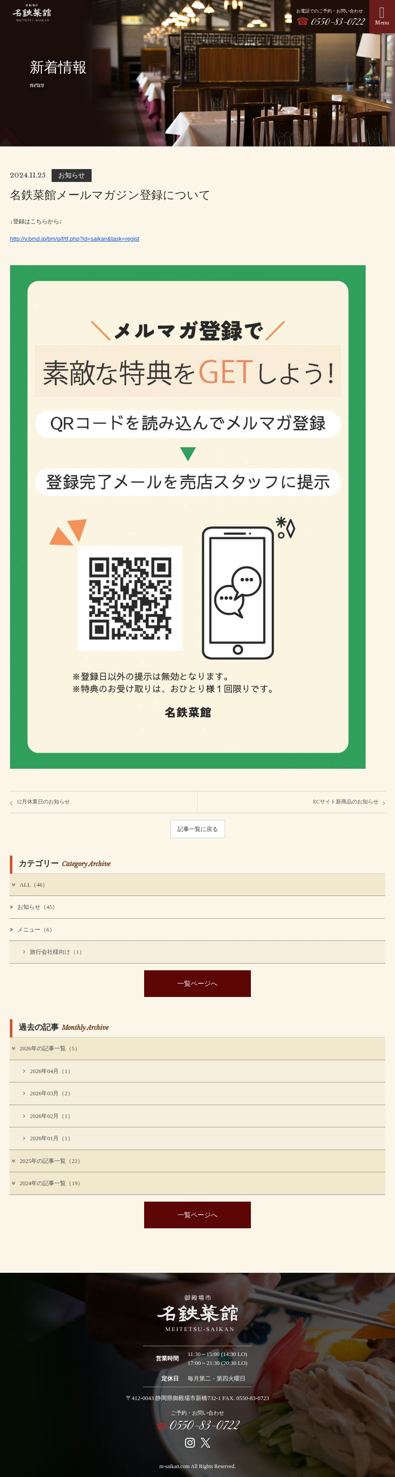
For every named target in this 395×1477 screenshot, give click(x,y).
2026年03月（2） (48, 1093)
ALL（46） (29, 884)
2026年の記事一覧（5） (46, 1048)
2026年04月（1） (48, 1071)
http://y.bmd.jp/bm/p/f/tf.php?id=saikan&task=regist (74, 238)
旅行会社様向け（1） (54, 951)
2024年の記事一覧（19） (47, 1183)
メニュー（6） (32, 929)
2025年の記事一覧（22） (47, 1161)
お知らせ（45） (34, 907)
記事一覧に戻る (197, 829)
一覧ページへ (197, 983)
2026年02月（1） (48, 1116)
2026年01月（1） (48, 1138)
